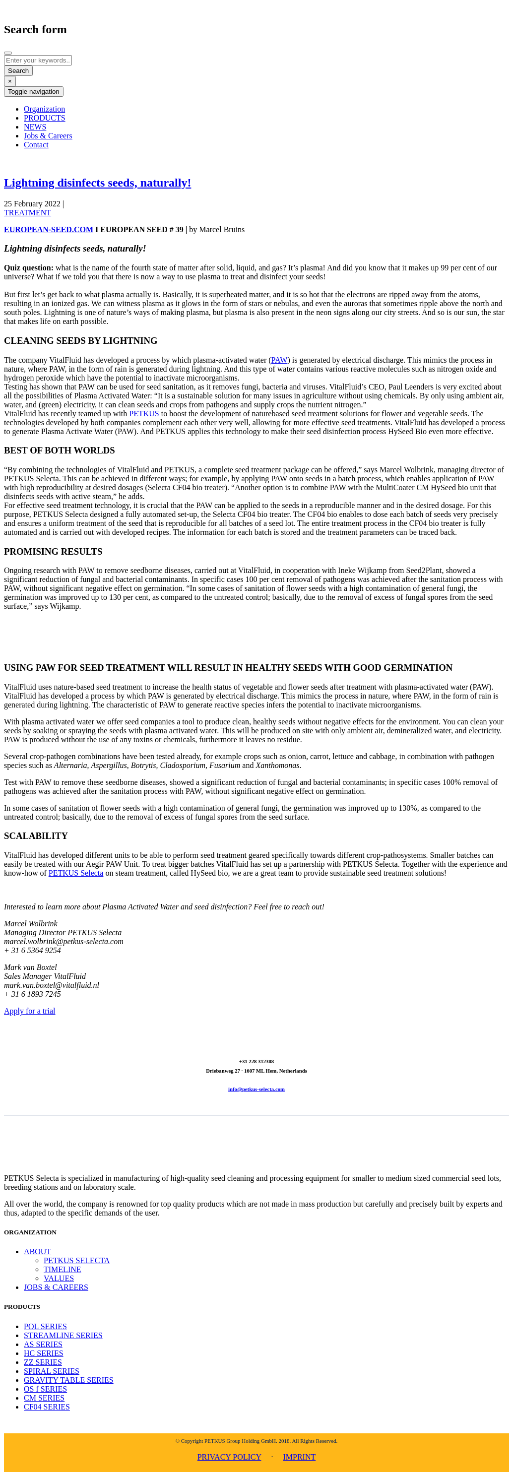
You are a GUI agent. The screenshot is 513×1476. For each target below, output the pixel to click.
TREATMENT (27, 212)
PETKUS (145, 413)
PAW (279, 360)
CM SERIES (44, 1398)
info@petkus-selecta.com (256, 1089)
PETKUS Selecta (76, 873)
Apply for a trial (30, 1011)
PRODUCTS (44, 118)
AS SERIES (43, 1344)
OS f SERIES (45, 1389)
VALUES (59, 1278)
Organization (44, 109)
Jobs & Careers (48, 135)
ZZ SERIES (43, 1362)
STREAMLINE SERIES (63, 1335)
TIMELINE (62, 1269)
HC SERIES (44, 1353)
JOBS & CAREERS (56, 1287)
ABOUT (37, 1251)
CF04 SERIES (47, 1407)
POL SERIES (45, 1326)
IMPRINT (299, 1457)
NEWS (35, 127)
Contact (36, 144)
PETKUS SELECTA (77, 1260)
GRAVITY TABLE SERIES (69, 1380)
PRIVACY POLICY (229, 1457)
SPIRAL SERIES (51, 1371)
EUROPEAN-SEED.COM (48, 229)
